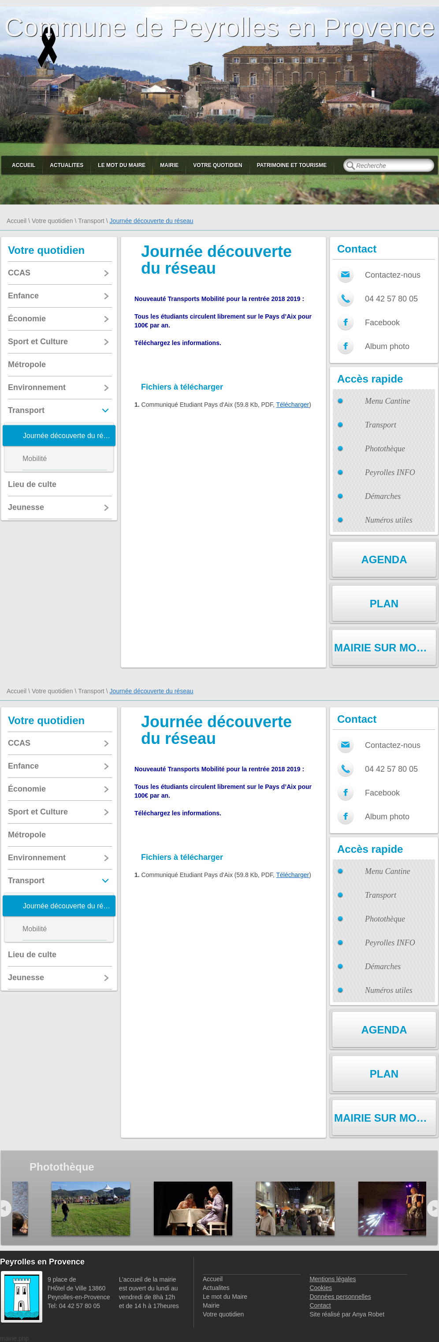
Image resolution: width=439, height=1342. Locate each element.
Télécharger (292, 404)
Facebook (382, 322)
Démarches (383, 496)
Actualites (66, 165)
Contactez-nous (392, 275)
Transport (91, 220)
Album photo (387, 346)
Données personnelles (340, 1296)
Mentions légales (332, 1279)
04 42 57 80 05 (391, 298)
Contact (320, 1305)
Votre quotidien (217, 165)
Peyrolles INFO (390, 472)
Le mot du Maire (121, 165)
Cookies (320, 1287)
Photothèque (385, 448)
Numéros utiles (389, 520)
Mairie (169, 165)
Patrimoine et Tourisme (292, 165)
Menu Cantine (387, 401)
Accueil (23, 165)
